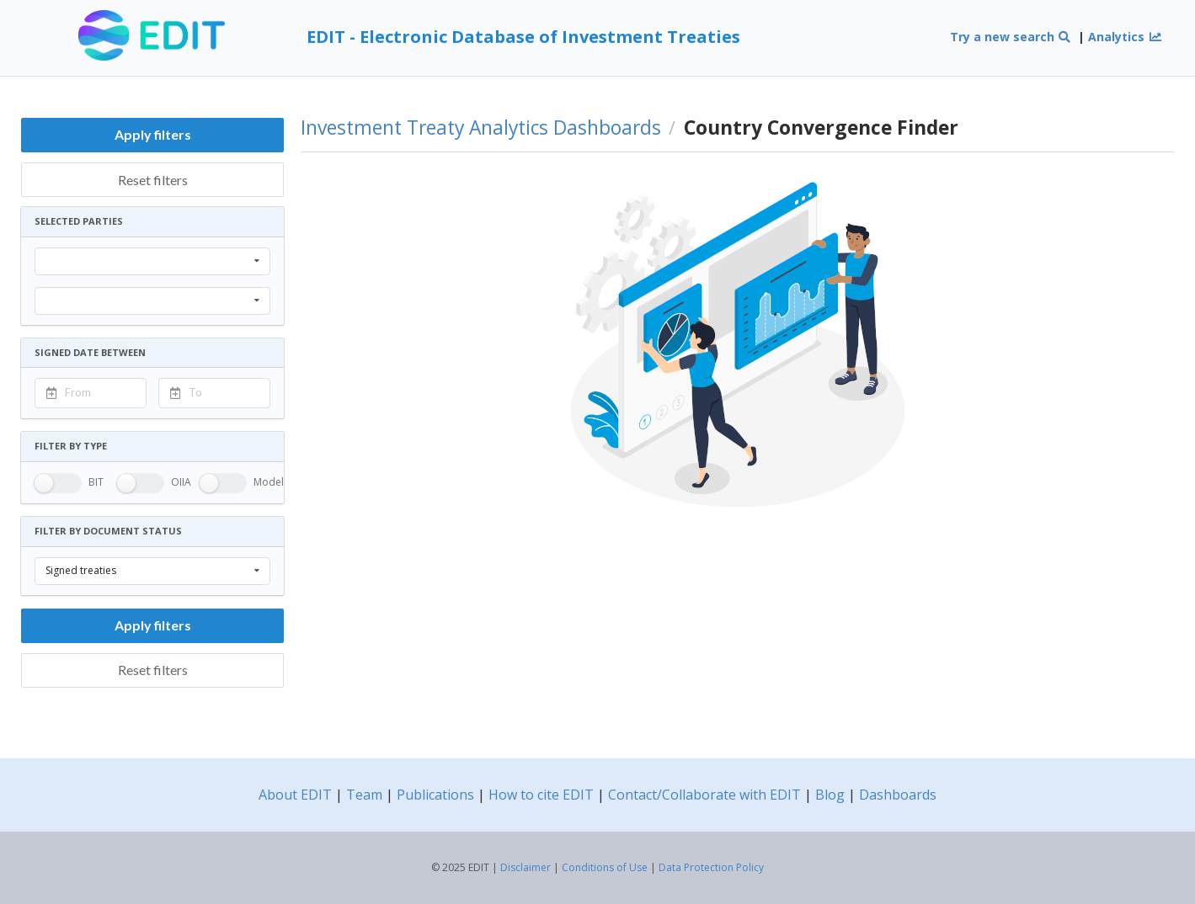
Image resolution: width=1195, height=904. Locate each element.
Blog (830, 794)
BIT (96, 482)
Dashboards (897, 794)
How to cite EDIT (541, 794)
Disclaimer (525, 867)
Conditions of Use (605, 867)
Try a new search (1011, 37)
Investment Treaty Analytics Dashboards (481, 128)
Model (268, 482)
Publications (435, 794)
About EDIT (295, 794)
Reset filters (153, 180)
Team (364, 794)
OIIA (181, 482)
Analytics (1125, 37)
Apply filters (153, 134)
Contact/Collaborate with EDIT (704, 794)
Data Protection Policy (711, 867)
